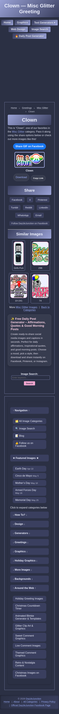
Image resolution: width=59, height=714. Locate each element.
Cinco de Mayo (27, 475)
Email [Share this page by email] (39, 215)
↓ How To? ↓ (20, 514)
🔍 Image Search (25, 428)
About (17, 701)
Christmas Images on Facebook (27, 674)
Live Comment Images (27, 645)
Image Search (40, 29)
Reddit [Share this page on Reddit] (28, 207)
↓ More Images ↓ (22, 569)
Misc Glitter (42, 108)
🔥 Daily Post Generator (29, 36)
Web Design (18, 29)
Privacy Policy (48, 701)
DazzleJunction (33, 698)
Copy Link (38, 178)
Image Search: (29, 374)
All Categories (30, 701)
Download (21, 177)
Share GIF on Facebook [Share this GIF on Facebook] (29, 146)
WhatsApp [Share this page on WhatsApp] (22, 215)
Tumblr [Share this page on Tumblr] (14, 207)
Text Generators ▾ (44, 22)
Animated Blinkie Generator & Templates (28, 617)
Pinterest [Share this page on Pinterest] (42, 199)
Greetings (27, 108)
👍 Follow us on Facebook (24, 444)
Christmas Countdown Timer (27, 607)
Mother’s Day (26, 483)
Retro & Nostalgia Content (25, 664)
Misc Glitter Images (26, 307)
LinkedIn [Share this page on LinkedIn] (43, 207)
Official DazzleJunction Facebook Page (30, 705)
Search (29, 383)
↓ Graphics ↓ (20, 551)
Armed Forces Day (25, 491)
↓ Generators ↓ (21, 533)
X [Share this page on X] (30, 199)
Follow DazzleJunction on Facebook (29, 223)
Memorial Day (27, 500)
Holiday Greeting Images (29, 598)
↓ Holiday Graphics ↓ (25, 560)
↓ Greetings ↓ (20, 542)
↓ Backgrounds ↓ (23, 579)
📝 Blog (19, 435)
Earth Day (24, 468)
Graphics (22, 22)
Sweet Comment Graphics (24, 637)
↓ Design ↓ (19, 524)
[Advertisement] (29, 70)
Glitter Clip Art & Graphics (24, 627)
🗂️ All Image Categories (28, 421)
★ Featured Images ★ (26, 458)
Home (7, 22)
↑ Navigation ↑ (21, 410)
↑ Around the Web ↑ (24, 588)
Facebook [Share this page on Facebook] (17, 199)
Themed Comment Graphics (25, 654)
